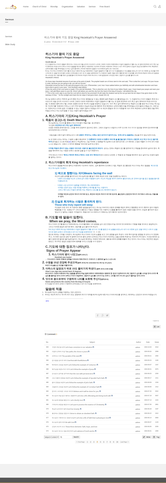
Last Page (124, 442)
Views (157, 342)
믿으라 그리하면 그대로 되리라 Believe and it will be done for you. (75, 391)
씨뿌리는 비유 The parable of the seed (66, 356)
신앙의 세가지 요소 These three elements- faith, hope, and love (74, 427)
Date (148, 342)
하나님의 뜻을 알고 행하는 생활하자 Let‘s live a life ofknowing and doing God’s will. (81, 396)
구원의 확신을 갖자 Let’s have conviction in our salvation (72, 347)
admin (48, 42)
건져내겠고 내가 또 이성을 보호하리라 (77, 232)
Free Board (104, 6)
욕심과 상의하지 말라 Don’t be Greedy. (65, 409)
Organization (67, 6)
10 (117, 442)
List (156, 326)
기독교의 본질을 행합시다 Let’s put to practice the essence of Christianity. (78, 404)
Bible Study (10, 44)
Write (146, 437)
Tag (155, 437)
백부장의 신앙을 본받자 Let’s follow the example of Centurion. (74, 365)
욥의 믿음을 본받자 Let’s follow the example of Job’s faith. (72, 382)
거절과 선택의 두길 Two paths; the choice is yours (70, 351)
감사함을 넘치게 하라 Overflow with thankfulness (69, 360)
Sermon (92, 6)
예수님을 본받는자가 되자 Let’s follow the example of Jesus (73, 369)
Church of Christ (39, 6)
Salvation (81, 6)
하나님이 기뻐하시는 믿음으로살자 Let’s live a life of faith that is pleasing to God (80, 418)
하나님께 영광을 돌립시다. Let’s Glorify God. (67, 400)
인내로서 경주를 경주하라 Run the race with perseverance (72, 374)
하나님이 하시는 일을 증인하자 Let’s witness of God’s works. (73, 431)
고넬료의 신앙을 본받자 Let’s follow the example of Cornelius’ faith (75, 387)
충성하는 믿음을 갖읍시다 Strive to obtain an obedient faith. (73, 413)
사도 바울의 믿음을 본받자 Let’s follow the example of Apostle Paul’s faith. (78, 378)
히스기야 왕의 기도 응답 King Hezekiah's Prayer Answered (80, 37)
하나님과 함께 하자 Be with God (63, 422)
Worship (54, 6)
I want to (156, 321)
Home (26, 6)
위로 (66, 142)
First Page (80, 442)
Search (76, 437)
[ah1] (69, 142)
